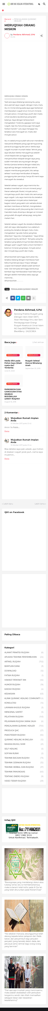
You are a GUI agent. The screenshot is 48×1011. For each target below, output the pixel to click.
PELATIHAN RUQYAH (24, 717)
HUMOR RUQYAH (24, 684)
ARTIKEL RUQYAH (24, 661)
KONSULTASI (24, 703)
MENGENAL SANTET (24, 712)
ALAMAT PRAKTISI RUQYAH (24, 652)
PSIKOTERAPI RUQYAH (24, 735)
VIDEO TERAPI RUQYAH (24, 781)
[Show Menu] (3, 4)
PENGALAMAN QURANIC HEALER (25, 20)
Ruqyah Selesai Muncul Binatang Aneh (33, 363)
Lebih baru (8, 504)
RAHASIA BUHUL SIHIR (24, 744)
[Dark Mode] (39, 4)
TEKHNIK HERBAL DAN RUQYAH (24, 767)
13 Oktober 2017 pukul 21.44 (21, 445)
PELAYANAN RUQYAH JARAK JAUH (24, 721)
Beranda (7, 20)
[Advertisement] (24, 68)
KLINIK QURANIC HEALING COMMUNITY (24, 698)
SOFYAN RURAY (24, 753)
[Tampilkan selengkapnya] (33, 298)
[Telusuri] (44, 4)
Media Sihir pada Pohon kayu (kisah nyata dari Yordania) (13, 364)
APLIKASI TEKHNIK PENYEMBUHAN (24, 657)
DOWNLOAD (24, 671)
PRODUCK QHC (24, 730)
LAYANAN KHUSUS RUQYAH (24, 707)
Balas (6, 431)
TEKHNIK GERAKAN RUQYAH (24, 762)
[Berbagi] (41, 36)
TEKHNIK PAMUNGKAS (24, 772)
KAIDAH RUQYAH (24, 689)
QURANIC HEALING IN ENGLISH (24, 739)
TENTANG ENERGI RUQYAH (24, 776)
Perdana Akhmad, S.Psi (28, 310)
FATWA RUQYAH (24, 675)
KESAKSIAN (24, 694)
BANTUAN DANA (24, 666)
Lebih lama (40, 504)
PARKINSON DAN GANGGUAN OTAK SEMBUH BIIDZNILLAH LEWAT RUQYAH (13, 394)
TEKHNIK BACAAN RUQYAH (24, 758)
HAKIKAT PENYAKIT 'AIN (24, 680)
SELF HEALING (24, 749)
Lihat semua (38, 342)
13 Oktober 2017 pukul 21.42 (21, 423)
